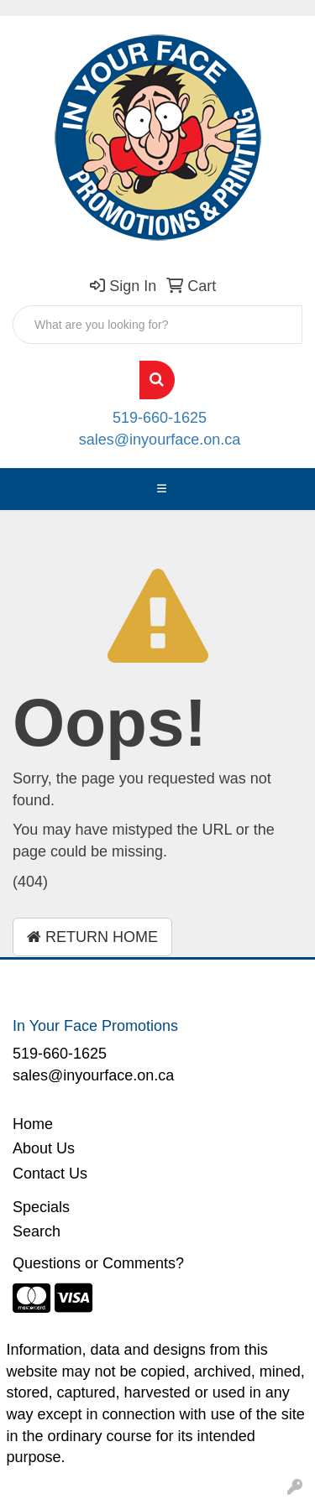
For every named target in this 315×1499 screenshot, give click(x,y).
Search (36, 1231)
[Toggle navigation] (162, 489)
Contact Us (50, 1173)
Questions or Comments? (98, 1263)
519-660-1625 (160, 417)
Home (33, 1124)
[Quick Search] (157, 324)
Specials (41, 1207)
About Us (44, 1148)
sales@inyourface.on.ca (159, 439)
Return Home (92, 937)
